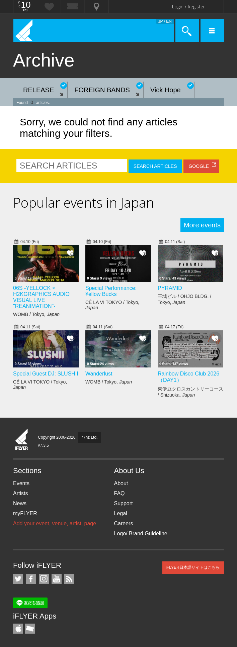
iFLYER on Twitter (18, 579)
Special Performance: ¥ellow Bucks (111, 291)
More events (202, 225)
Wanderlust (98, 373)
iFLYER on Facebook (31, 579)
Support (123, 503)
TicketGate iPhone (30, 629)
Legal (120, 513)
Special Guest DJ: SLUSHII (45, 373)
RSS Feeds (69, 579)
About (121, 483)
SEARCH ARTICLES (155, 166)
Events (21, 483)
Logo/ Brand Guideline (140, 533)
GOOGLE (198, 166)
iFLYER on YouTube (57, 579)
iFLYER (21, 439)
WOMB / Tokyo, (36, 314)
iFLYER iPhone (18, 629)
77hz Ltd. (89, 437)
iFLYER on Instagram (44, 579)
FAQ (119, 493)
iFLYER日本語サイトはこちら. (193, 567)
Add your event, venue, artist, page (54, 523)
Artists (20, 493)
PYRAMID (170, 288)
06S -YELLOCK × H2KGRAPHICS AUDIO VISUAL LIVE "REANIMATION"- (41, 297)
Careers (123, 523)
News (19, 503)
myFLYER (25, 513)
